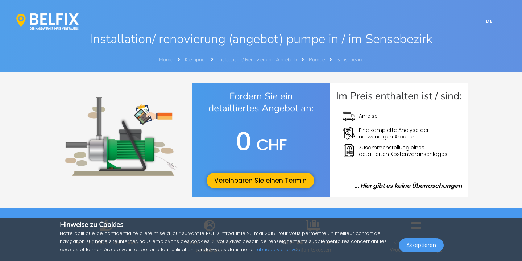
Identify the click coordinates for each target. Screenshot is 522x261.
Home (166, 59)
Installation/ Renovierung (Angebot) (258, 59)
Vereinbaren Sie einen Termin (260, 180)
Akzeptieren (421, 245)
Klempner (196, 59)
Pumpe (317, 59)
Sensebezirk (350, 59)
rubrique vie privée (278, 249)
